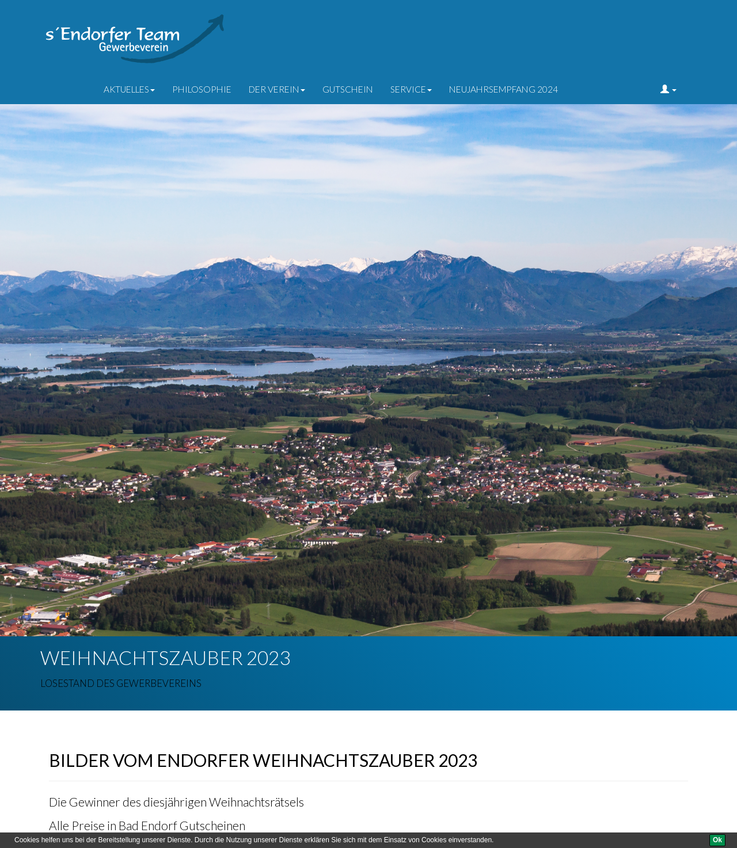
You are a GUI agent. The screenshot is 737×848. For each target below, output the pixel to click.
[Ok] (717, 840)
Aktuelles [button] (129, 89)
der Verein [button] (277, 89)
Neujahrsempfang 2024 (503, 89)
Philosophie (201, 89)
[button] (668, 89)
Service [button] (411, 89)
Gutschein (347, 89)
